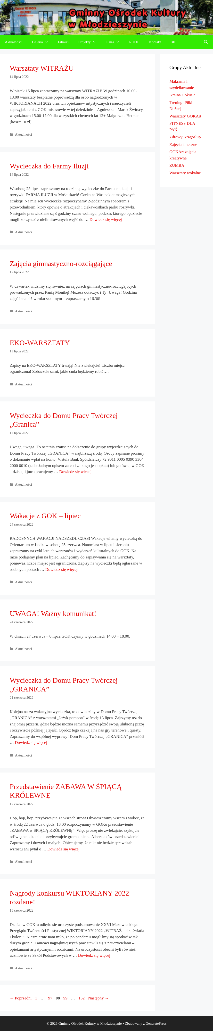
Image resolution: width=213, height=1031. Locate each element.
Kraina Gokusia (183, 95)
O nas (115, 42)
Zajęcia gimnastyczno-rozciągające (61, 263)
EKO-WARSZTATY (40, 343)
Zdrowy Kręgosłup (185, 137)
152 (82, 998)
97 (50, 998)
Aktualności (14, 42)
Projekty (89, 42)
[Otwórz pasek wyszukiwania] (206, 42)
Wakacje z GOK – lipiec (45, 516)
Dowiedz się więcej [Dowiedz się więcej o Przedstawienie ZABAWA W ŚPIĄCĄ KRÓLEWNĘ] (63, 849)
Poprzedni (21, 998)
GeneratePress (156, 1023)
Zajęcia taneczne (183, 144)
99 (66, 998)
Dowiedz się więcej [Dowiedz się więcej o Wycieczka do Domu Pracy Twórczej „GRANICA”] (31, 742)
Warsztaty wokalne (185, 173)
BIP (173, 42)
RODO (134, 42)
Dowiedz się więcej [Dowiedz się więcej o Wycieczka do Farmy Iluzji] (106, 219)
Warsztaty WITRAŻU (42, 68)
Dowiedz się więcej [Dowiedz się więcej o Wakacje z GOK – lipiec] (61, 569)
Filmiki (63, 42)
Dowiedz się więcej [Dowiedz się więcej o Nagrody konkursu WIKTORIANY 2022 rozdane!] (94, 955)
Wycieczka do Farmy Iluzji (49, 166)
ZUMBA (177, 165)
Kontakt (155, 42)
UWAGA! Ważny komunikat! (53, 613)
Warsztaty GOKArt (185, 116)
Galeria (42, 42)
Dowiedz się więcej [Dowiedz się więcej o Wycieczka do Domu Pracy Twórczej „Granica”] (75, 471)
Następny (98, 998)
